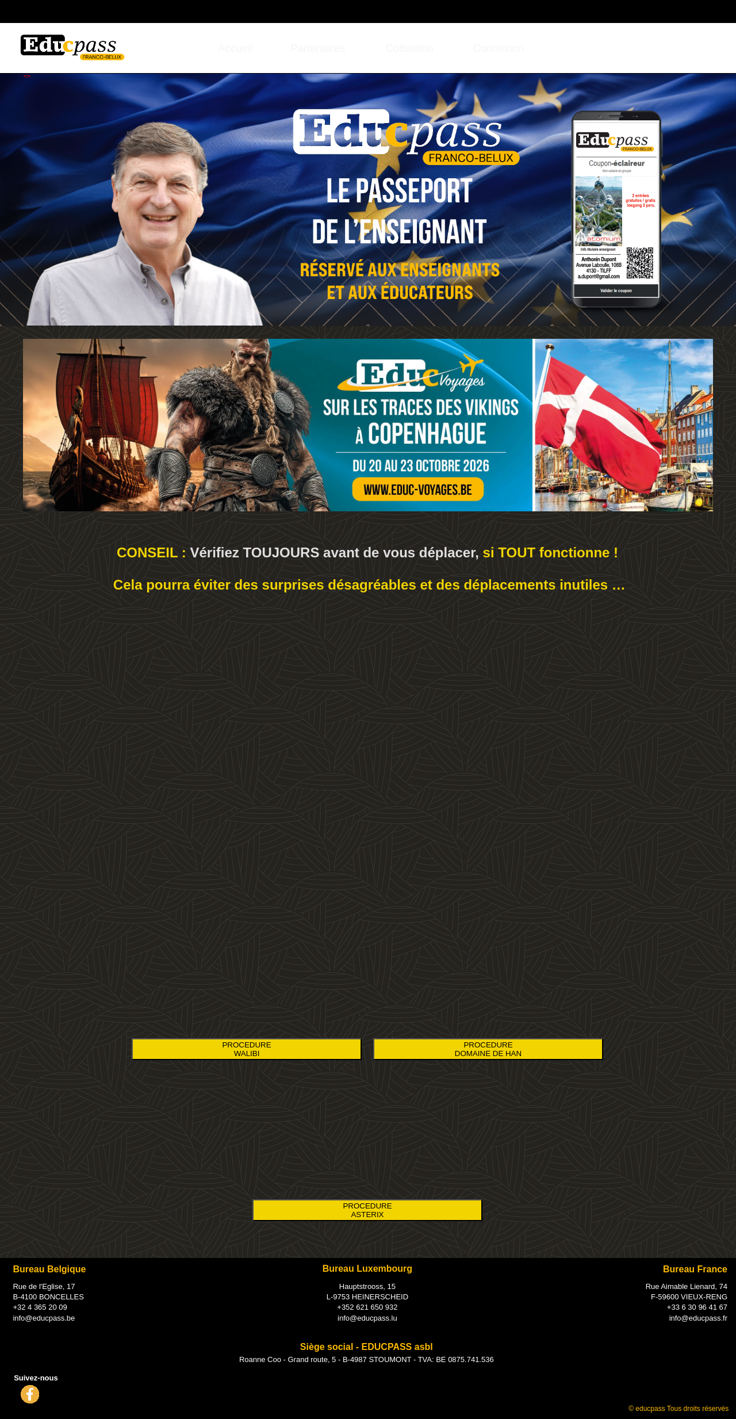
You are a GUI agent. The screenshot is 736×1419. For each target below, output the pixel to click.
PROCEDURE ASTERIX (367, 1210)
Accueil (235, 48)
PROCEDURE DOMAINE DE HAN (488, 1049)
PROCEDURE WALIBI (246, 1049)
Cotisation (410, 48)
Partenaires (317, 48)
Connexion (663, 10)
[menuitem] (235, 48)
